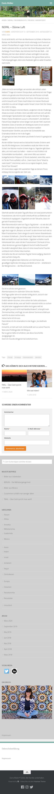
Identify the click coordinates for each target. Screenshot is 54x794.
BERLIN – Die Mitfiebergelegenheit (17, 482)
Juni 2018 (7, 637)
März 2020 (8, 620)
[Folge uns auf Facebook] (22, 787)
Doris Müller (7, 3)
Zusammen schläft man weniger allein (19, 493)
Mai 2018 (7, 643)
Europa (7, 581)
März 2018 (8, 654)
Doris (7, 32)
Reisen (31, 20)
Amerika (7, 524)
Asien (4, 20)
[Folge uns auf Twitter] (31, 787)
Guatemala (8, 533)
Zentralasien (9, 574)
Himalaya (18, 357)
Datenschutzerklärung (10, 748)
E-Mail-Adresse (34, 428)
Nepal (10, 20)
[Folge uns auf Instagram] (27, 787)
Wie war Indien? (33, 390)
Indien (6, 551)
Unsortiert (40, 20)
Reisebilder (8, 598)
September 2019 (10, 626)
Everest (10, 357)
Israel (6, 557)
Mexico (7, 539)
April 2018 (8, 649)
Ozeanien (7, 587)
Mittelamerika (9, 529)
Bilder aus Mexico (11, 487)
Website (7, 438)
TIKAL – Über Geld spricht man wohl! (11, 386)
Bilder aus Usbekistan (12, 476)
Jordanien (7, 563)
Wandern (38, 357)
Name (7, 428)
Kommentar (9, 412)
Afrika (6, 519)
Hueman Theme (40, 781)
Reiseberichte (20, 20)
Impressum (6, 735)
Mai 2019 (7, 632)
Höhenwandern (28, 357)
